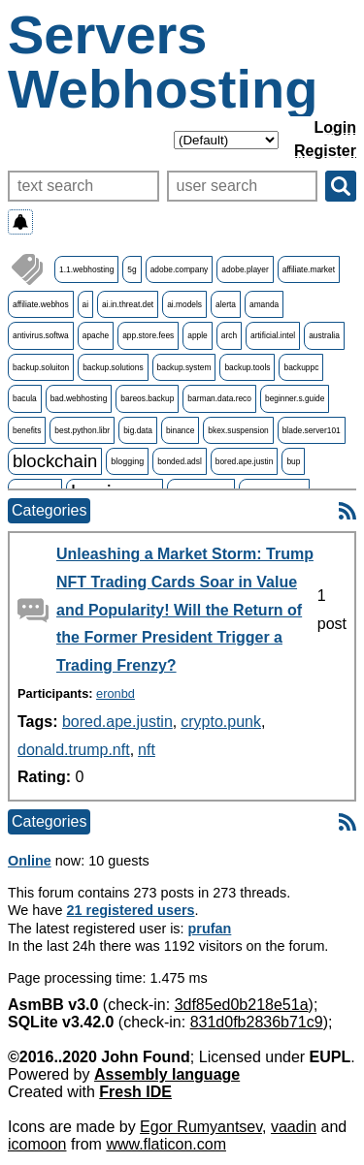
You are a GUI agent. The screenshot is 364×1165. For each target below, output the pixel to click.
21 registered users (131, 910)
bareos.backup (147, 398)
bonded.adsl (179, 461)
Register (325, 150)
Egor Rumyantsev (201, 1126)
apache (96, 335)
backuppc (300, 367)
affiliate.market (308, 269)
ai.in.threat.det (127, 304)
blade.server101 (311, 430)
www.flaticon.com (166, 1144)
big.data (137, 430)
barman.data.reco (219, 398)
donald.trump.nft (73, 749)
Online (29, 860)
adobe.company (179, 269)
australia (324, 335)
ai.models (184, 304)
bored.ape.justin (244, 461)
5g (131, 269)
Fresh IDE (135, 1092)
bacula (25, 398)
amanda (264, 304)
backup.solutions (113, 367)
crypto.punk (221, 721)
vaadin (293, 1126)
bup (293, 461)
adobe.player (244, 269)
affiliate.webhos (41, 304)
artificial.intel (272, 335)
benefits (27, 430)
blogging (127, 461)
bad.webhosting (79, 398)
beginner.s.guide (294, 398)
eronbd (115, 693)
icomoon (37, 1144)
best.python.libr (82, 430)
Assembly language (167, 1074)
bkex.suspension (238, 430)
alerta (225, 304)
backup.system (184, 367)
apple (197, 335)
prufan (210, 928)
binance (180, 430)
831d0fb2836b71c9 (256, 1022)
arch (229, 335)
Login (335, 127)
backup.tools (247, 367)
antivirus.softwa (41, 335)
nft (146, 749)
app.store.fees (148, 335)
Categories (49, 510)
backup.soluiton (41, 367)
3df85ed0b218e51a (242, 1004)
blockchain (55, 461)
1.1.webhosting (86, 269)
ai (86, 304)
